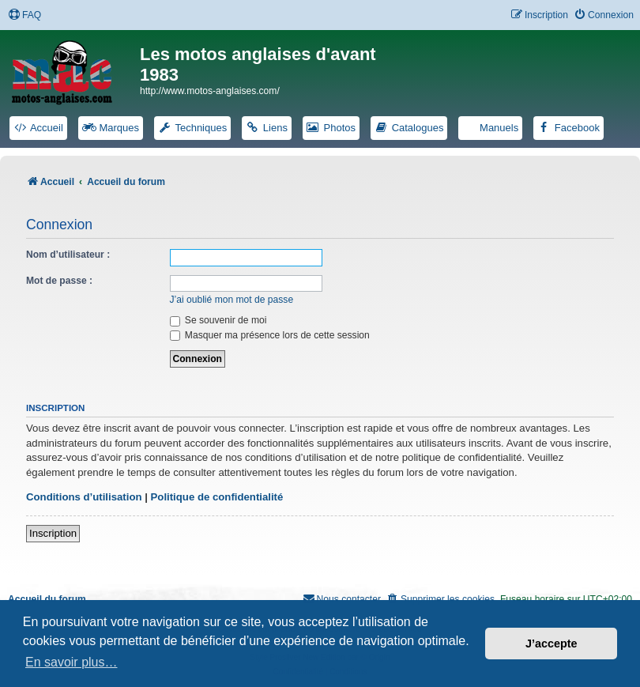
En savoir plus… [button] (71, 662)
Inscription (53, 533)
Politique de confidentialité (217, 497)
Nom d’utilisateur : (68, 254)
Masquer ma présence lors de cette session (270, 335)
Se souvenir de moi (218, 320)
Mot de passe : (59, 280)
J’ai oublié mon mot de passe (232, 299)
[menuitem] (24, 15)
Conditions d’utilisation (84, 497)
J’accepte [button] (551, 643)
